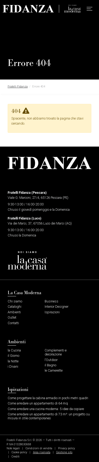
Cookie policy (19, 452)
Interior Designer (56, 307)
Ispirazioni (52, 312)
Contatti (13, 323)
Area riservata (41, 452)
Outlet (12, 317)
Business (51, 301)
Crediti (16, 456)
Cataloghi (14, 307)
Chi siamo (15, 301)
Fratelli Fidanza (18, 86)
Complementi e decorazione (56, 352)
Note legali (13, 448)
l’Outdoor (51, 360)
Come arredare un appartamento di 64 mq (38, 403)
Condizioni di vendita (39, 448)
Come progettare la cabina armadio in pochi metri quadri (48, 398)
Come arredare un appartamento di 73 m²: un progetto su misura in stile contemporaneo (49, 416)
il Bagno (50, 365)
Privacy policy (66, 448)
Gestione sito (64, 452)
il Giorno (13, 356)
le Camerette (54, 370)
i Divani (13, 366)
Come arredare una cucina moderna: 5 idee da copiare (46, 409)
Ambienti (14, 312)
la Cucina (14, 350)
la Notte (13, 361)
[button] (89, 8)
